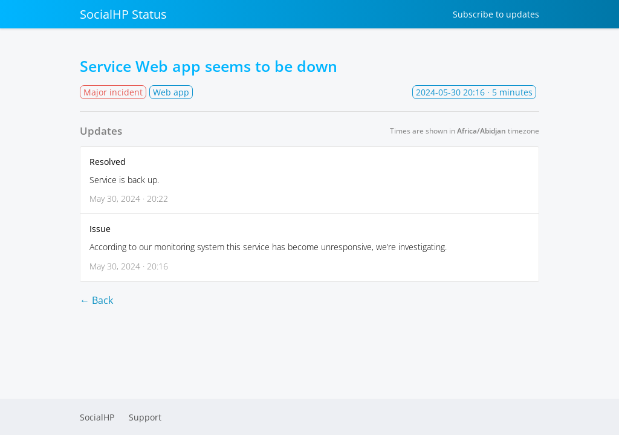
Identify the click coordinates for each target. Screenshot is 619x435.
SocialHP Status (123, 14)
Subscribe (496, 14)
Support (145, 417)
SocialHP (97, 417)
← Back (96, 300)
